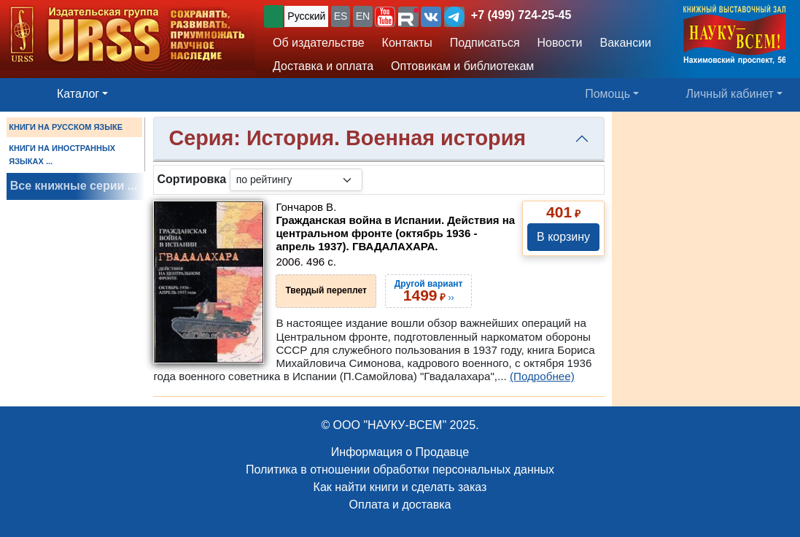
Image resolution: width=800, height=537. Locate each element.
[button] (385, 17)
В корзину (563, 237)
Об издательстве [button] (319, 42)
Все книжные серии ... (73, 185)
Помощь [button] (607, 94)
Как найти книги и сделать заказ (400, 487)
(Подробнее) (542, 376)
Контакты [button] (407, 42)
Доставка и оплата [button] (323, 66)
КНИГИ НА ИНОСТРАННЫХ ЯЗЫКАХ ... (62, 155)
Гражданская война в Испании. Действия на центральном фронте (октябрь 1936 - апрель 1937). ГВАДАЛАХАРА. (395, 233)
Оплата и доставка (400, 504)
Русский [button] (306, 16)
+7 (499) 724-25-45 (521, 15)
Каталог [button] (78, 94)
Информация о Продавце (400, 452)
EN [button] (363, 16)
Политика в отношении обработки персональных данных (400, 469)
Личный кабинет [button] (730, 94)
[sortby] (296, 180)
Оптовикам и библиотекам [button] (462, 66)
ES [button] (341, 16)
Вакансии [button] (626, 42)
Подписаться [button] (485, 42)
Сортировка (191, 179)
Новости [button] (560, 42)
